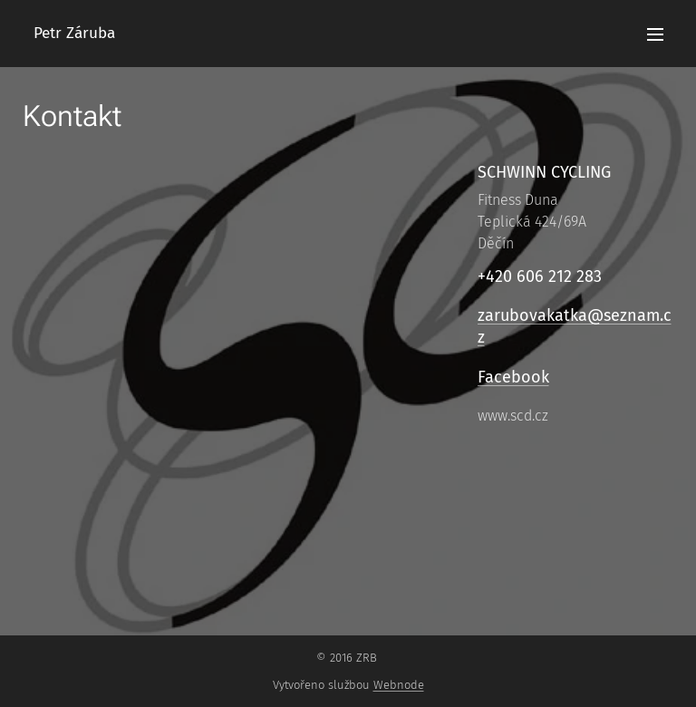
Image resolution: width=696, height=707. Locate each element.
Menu (655, 34)
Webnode (398, 685)
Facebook (512, 376)
